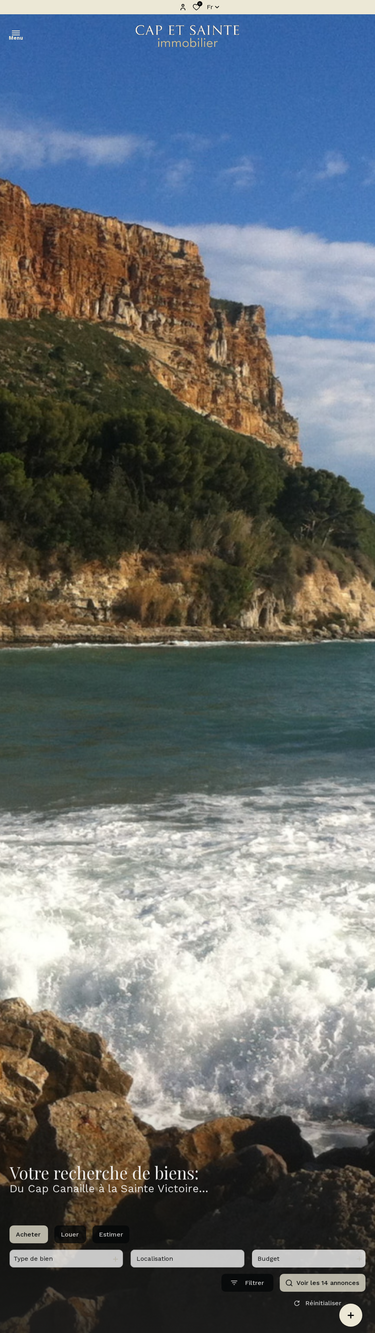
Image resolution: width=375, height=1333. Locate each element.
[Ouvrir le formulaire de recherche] (247, 1294)
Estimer (111, 1245)
